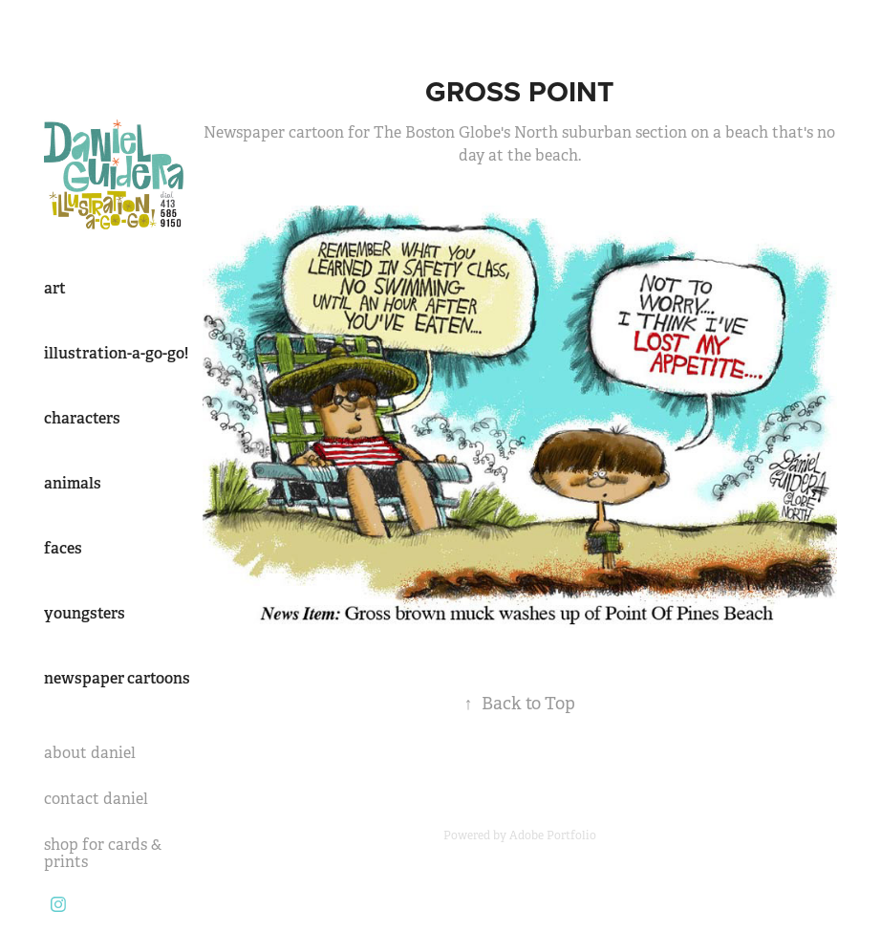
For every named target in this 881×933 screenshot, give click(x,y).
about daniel (90, 753)
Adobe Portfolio (552, 835)
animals (72, 483)
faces (63, 548)
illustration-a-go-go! (116, 353)
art (55, 288)
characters (82, 418)
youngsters (84, 613)
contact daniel (96, 799)
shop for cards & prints (102, 853)
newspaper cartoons (117, 678)
